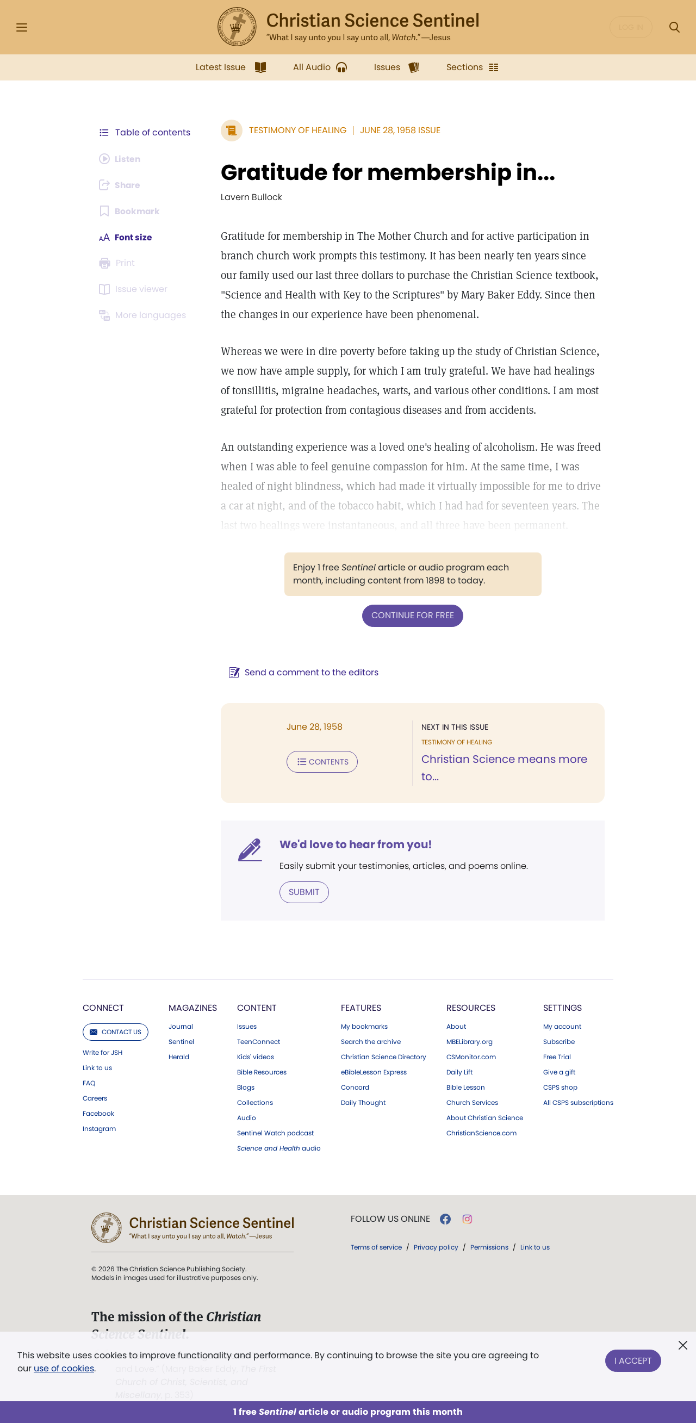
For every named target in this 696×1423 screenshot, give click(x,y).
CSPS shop (560, 1087)
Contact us (115, 1031)
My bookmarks (364, 1026)
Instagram (99, 1128)
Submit (302, 891)
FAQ (89, 1082)
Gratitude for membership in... (386, 172)
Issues (247, 1026)
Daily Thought (363, 1102)
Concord (355, 1087)
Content (257, 1007)
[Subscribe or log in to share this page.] (121, 185)
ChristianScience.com (481, 1132)
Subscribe (559, 1041)
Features (361, 1007)
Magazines (193, 1007)
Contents (320, 761)
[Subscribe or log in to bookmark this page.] (130, 211)
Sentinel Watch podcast (275, 1132)
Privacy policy (436, 1246)
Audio (246, 1117)
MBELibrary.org (469, 1041)
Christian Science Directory (383, 1056)
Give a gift (559, 1071)
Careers (95, 1098)
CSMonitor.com (471, 1056)
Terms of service (376, 1246)
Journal (181, 1026)
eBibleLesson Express (374, 1071)
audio (279, 1148)
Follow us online (390, 1218)
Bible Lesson (465, 1087)
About (456, 1026)
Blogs (245, 1087)
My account (562, 1026)
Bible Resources (262, 1071)
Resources (470, 1007)
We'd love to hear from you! (353, 843)
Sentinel (181, 1041)
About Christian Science (484, 1117)
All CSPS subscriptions (578, 1102)
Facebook (98, 1113)
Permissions (489, 1246)
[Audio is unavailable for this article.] (121, 159)
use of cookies (64, 1368)
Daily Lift (459, 1071)
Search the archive (371, 1041)
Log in (631, 27)
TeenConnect (258, 1041)
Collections (255, 1102)
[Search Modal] (674, 27)
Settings (562, 1007)
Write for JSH (102, 1052)
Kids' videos (255, 1056)
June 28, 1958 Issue (398, 130)
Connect (103, 1007)
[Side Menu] (22, 27)
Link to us (97, 1067)
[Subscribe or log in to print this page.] (118, 263)
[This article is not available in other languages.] (144, 315)
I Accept (633, 1359)
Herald (179, 1056)
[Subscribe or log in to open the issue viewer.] (134, 289)
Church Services (472, 1102)
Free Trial (557, 1056)
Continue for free (411, 615)
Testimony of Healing (295, 130)
